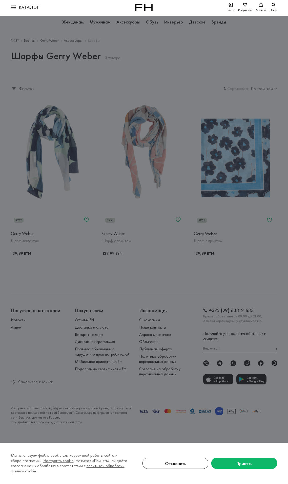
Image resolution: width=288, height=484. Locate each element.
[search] (273, 7)
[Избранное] (245, 7)
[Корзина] (261, 7)
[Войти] (230, 7)
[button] (25, 7)
